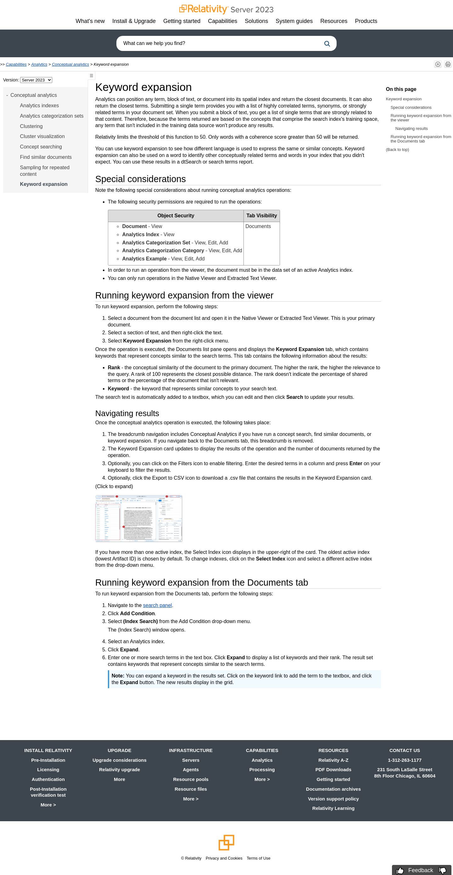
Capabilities (16, 64)
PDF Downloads (333, 769)
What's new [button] (90, 21)
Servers (190, 760)
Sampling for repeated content (45, 171)
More (119, 779)
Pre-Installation (48, 760)
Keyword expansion (44, 184)
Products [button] (366, 21)
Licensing (48, 769)
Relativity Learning (333, 808)
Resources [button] (333, 21)
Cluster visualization (42, 136)
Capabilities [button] (222, 21)
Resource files (191, 789)
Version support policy (333, 798)
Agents (191, 769)
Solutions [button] (256, 21)
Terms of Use (258, 858)
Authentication (48, 779)
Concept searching (41, 146)
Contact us (404, 750)
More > (48, 804)
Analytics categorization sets (52, 116)
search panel (157, 605)
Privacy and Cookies (224, 858)
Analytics (39, 64)
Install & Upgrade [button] (134, 21)
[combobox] (219, 43)
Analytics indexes (39, 105)
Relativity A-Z (333, 760)
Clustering (31, 126)
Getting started (333, 779)
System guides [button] (294, 21)
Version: (11, 79)
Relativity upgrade (119, 769)
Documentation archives (333, 789)
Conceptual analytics (70, 64)
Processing (262, 769)
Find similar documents (46, 157)
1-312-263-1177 (405, 760)
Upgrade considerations (119, 760)
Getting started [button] (181, 21)
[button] (327, 44)
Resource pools (191, 779)
